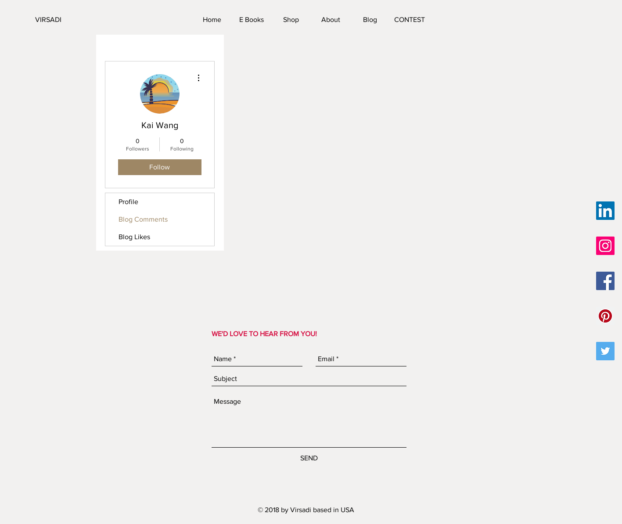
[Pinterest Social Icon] (605, 316)
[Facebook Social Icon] (605, 281)
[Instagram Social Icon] (605, 246)
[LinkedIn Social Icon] (605, 210)
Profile (128, 201)
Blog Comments (143, 219)
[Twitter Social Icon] (605, 351)
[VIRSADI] (78, 20)
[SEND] (309, 458)
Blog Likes (134, 236)
